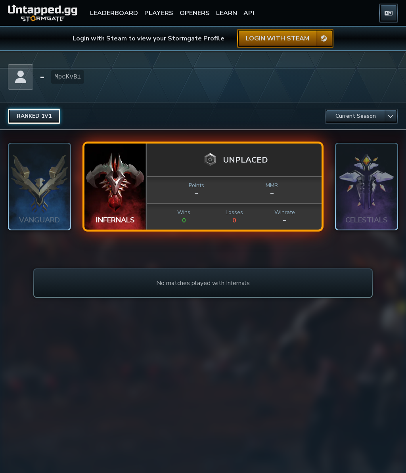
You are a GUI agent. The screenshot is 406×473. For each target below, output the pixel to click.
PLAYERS (158, 13)
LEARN (226, 13)
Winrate (284, 212)
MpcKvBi (67, 77)
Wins (183, 212)
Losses (234, 212)
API (248, 13)
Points (196, 185)
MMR (272, 185)
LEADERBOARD (114, 13)
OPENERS (195, 13)
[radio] (34, 116)
